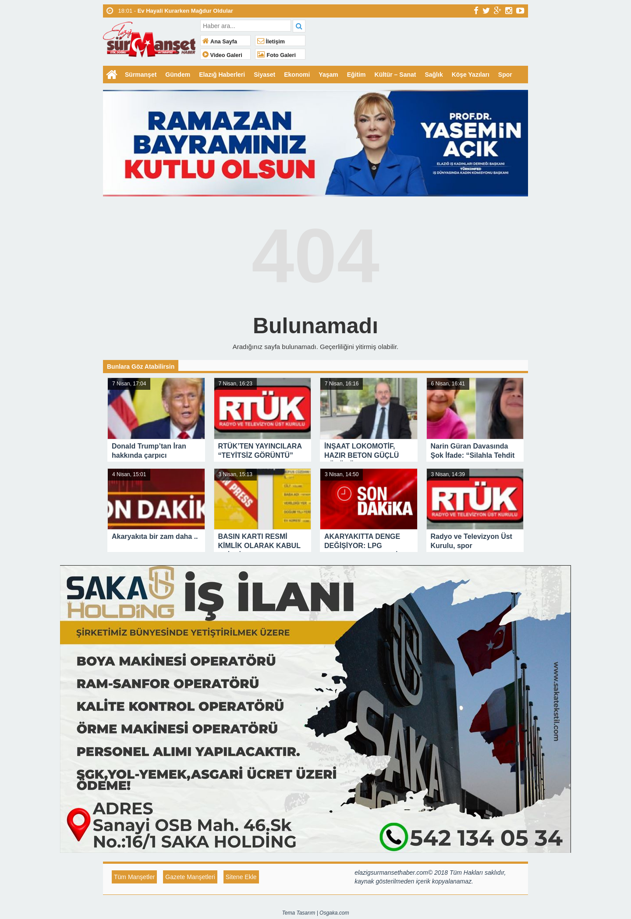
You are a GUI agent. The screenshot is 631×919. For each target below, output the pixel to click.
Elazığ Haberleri (222, 74)
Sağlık (434, 74)
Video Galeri (222, 55)
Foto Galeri (276, 55)
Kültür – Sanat (395, 74)
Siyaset (264, 74)
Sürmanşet (140, 74)
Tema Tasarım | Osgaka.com (315, 913)
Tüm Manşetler (134, 876)
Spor (505, 74)
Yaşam (328, 74)
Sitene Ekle (241, 876)
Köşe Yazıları (470, 74)
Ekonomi (297, 74)
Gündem (177, 74)
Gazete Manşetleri (190, 876)
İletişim (271, 42)
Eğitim (356, 74)
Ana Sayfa (219, 42)
